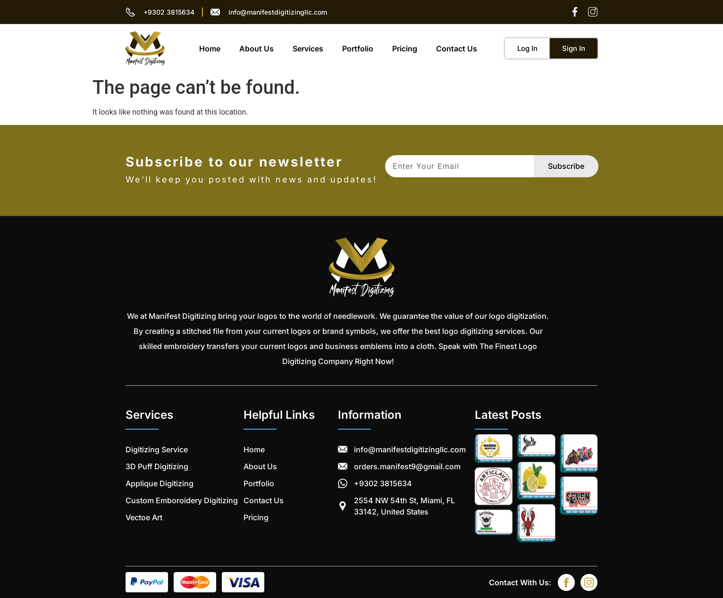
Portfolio (357, 48)
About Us (256, 48)
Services (308, 48)
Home (209, 48)
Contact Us (456, 48)
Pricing (404, 48)
